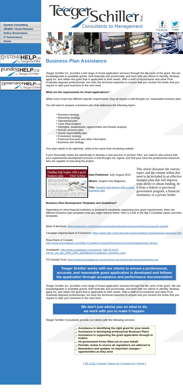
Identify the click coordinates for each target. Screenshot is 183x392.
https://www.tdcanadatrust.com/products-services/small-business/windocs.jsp (113, 259)
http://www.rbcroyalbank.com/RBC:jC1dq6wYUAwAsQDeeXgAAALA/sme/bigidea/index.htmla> (102, 243)
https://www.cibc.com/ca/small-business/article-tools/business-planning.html (137, 233)
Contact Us (128, 363)
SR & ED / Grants (95, 363)
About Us (113, 363)
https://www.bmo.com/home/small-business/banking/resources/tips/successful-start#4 (118, 226)
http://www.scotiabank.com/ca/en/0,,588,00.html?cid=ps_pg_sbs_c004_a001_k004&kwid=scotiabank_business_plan (86, 251)
